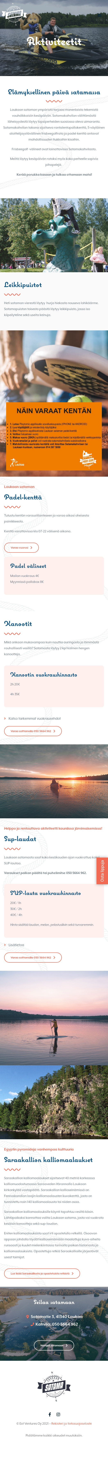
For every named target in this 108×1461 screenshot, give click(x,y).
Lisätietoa (16, 957)
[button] (99, 15)
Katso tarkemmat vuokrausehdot (35, 731)
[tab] (54, 731)
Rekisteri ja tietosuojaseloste (71, 1436)
